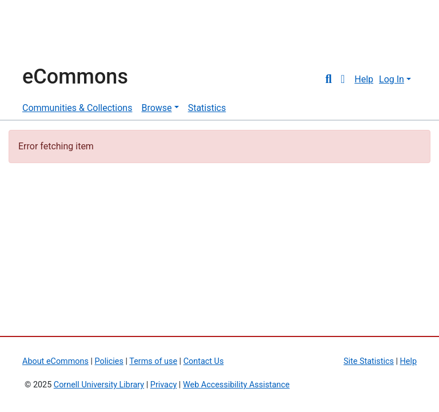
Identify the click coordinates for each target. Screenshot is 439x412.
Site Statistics (369, 361)
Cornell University (50, 33)
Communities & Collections (77, 107)
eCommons (75, 77)
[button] (343, 79)
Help (363, 79)
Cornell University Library (99, 385)
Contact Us (203, 361)
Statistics (207, 107)
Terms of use (153, 361)
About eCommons (55, 361)
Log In (391, 79)
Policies (109, 361)
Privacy (163, 385)
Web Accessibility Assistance (236, 385)
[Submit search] (328, 79)
